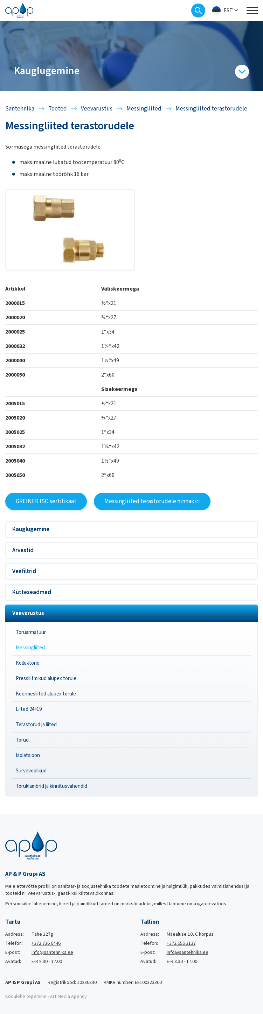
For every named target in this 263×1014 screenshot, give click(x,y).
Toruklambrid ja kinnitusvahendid (51, 786)
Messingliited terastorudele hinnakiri (152, 501)
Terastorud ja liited (36, 724)
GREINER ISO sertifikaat (46, 501)
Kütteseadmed (31, 592)
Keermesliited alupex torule (46, 694)
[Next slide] (257, 55)
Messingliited (30, 647)
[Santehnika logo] (19, 10)
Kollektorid (28, 663)
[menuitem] (226, 11)
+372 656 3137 (181, 943)
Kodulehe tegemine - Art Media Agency (46, 996)
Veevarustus (28, 613)
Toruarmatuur (31, 632)
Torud (22, 740)
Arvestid (23, 550)
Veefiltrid (24, 571)
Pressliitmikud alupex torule (46, 678)
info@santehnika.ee (52, 952)
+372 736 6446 (46, 943)
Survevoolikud (31, 770)
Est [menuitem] (228, 10)
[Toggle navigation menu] (252, 10)
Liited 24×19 (29, 709)
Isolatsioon (28, 755)
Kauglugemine (30, 529)
